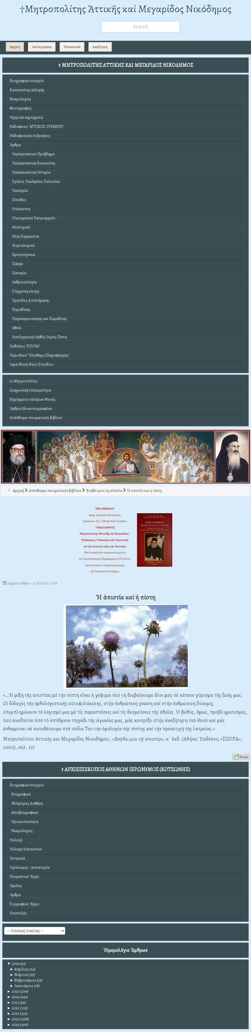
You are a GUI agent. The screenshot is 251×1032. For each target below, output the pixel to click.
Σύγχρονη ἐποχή (24, 291)
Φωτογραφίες (21, 108)
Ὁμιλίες (16, 885)
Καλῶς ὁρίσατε (42, 47)
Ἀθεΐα (15, 328)
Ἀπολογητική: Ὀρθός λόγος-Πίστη (38, 337)
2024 (13, 997)
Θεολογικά (20, 227)
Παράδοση (20, 309)
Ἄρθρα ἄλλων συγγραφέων (31, 408)
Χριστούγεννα (22, 254)
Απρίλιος (19, 969)
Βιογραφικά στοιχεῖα (27, 80)
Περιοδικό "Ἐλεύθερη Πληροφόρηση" (39, 355)
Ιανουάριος (21, 985)
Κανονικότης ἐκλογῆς (27, 90)
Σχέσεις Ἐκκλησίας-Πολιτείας (35, 181)
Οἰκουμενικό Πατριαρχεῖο (32, 218)
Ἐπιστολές (18, 913)
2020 (13, 1019)
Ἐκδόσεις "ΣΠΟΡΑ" (25, 346)
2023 (13, 1002)
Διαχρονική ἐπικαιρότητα (30, 390)
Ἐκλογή (16, 840)
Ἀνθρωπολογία (23, 282)
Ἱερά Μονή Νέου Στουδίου (32, 364)
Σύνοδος (18, 199)
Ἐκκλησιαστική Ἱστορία (30, 172)
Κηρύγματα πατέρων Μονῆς (32, 399)
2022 (13, 1008)
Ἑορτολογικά (22, 245)
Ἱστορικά (17, 858)
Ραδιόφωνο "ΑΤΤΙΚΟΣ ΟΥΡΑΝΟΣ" (37, 126)
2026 (13, 963)
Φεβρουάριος (23, 980)
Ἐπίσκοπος (20, 209)
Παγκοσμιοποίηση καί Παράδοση (38, 318)
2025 (13, 991)
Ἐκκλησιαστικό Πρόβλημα (32, 154)
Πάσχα (16, 263)
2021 (13, 1013)
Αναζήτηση (100, 47)
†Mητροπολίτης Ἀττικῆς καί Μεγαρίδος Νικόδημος (125, 9)
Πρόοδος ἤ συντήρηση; (29, 300)
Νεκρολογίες (20, 99)
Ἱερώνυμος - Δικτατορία (30, 867)
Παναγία (18, 273)
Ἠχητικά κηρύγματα (26, 117)
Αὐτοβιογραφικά (24, 812)
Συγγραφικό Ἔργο (24, 904)
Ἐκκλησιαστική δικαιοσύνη (32, 163)
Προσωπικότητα (24, 821)
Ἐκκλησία (19, 190)
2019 (13, 1024)
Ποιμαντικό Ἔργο (24, 876)
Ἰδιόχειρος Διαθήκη (26, 803)
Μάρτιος (19, 974)
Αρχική (15, 47)
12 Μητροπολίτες (23, 381)
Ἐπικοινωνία (72, 47)
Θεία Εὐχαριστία (24, 236)
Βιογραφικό (20, 794)
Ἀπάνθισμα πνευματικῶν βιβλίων (36, 417)
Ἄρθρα (15, 145)
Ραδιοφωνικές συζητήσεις (30, 135)
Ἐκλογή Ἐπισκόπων (26, 849)
